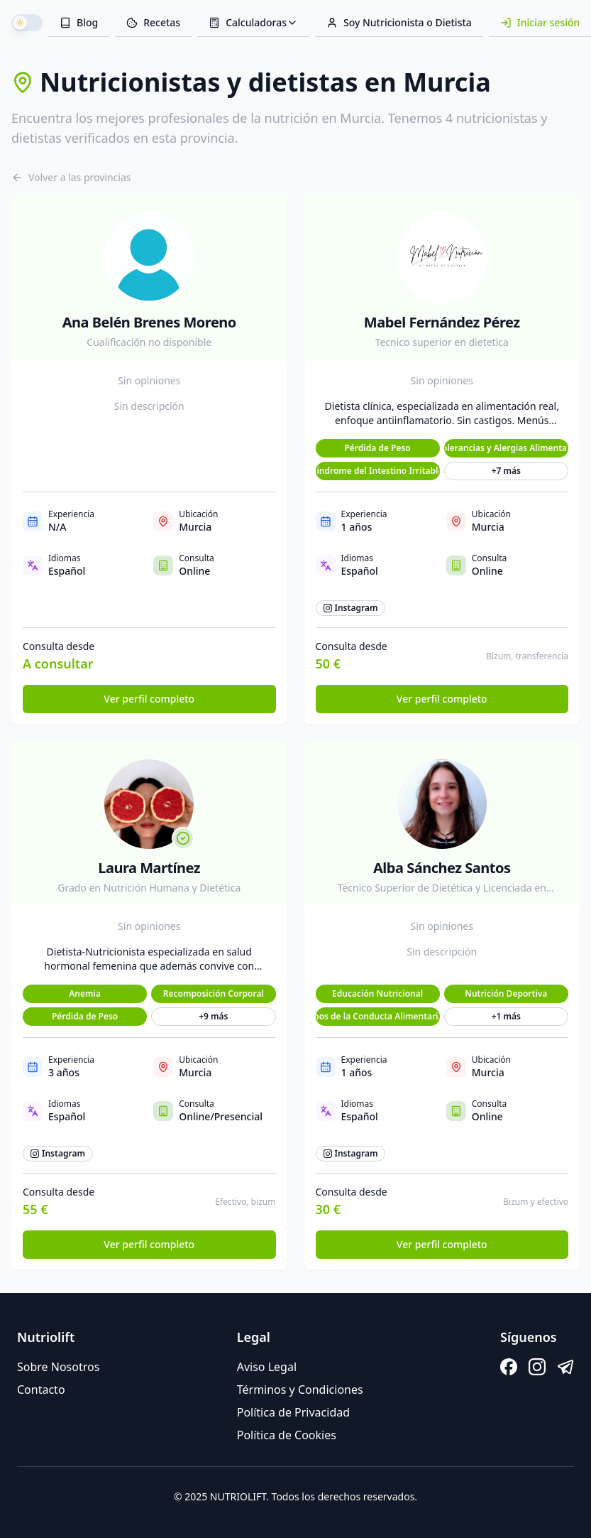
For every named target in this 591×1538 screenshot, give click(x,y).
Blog (79, 22)
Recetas (153, 22)
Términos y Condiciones (300, 1389)
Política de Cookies (286, 1435)
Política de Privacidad (293, 1412)
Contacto (41, 1389)
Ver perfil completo (149, 698)
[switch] (27, 22)
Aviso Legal (267, 1367)
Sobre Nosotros (58, 1367)
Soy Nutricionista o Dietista (399, 22)
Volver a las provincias (71, 177)
